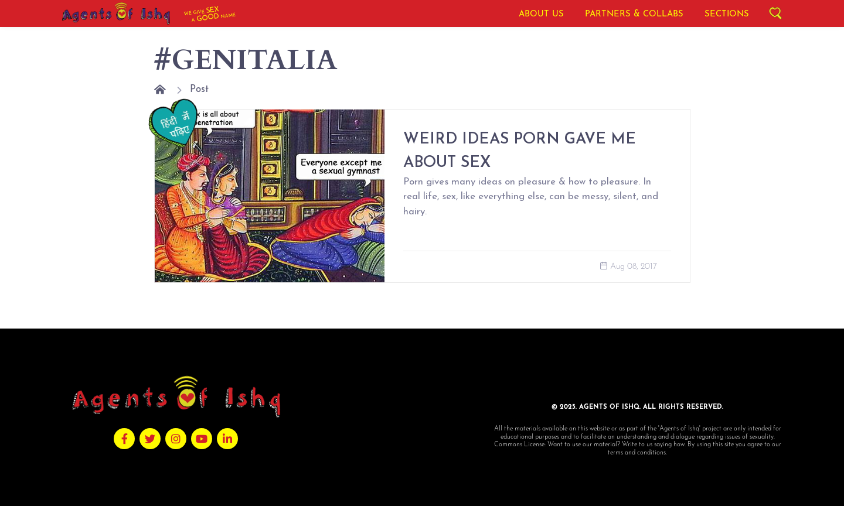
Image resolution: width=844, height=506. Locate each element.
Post (199, 89)
